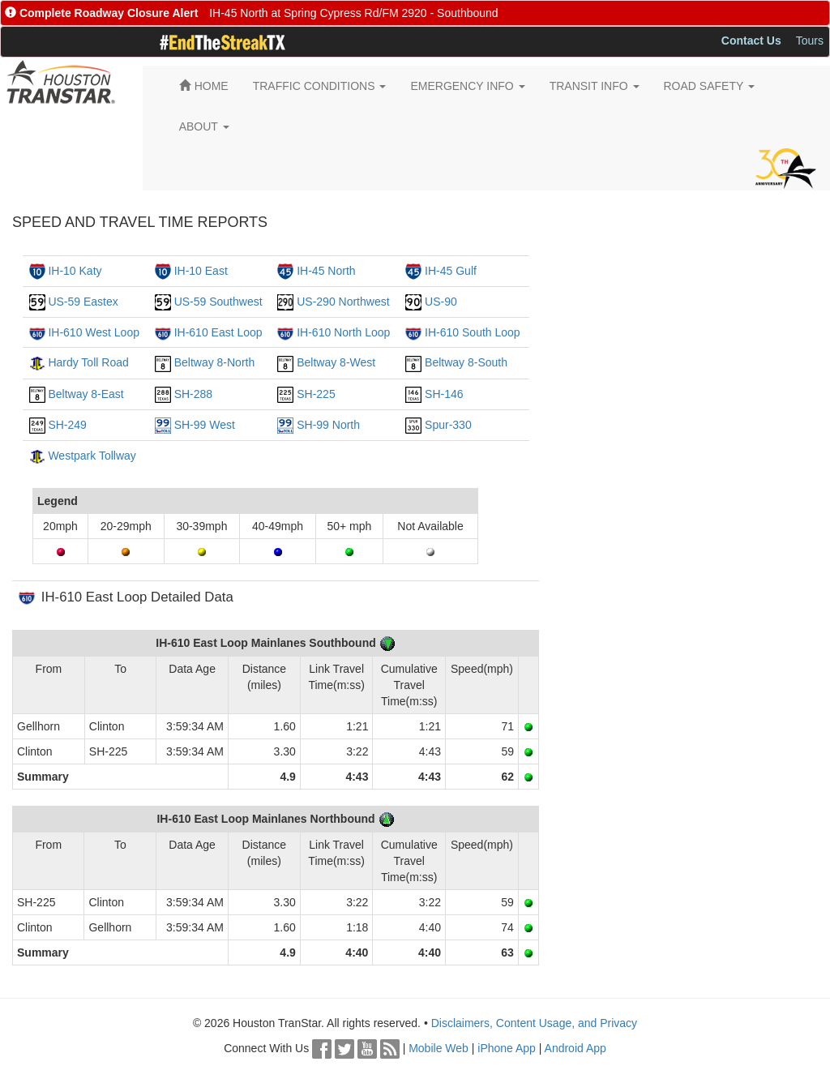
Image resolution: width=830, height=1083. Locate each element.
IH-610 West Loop (93, 332)
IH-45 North (326, 270)
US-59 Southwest (218, 301)
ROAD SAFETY (709, 85)
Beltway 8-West (336, 362)
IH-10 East (201, 270)
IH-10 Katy (74, 270)
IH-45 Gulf (451, 270)
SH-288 (193, 393)
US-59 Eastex (83, 301)
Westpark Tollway (91, 455)
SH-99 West (204, 424)
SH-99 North (328, 424)
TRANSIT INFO (595, 85)
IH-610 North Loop (343, 332)
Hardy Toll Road (88, 362)
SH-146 (444, 393)
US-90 (441, 301)
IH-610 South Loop (472, 332)
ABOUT (204, 126)
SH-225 (316, 393)
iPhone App (506, 1048)
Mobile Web (438, 1048)
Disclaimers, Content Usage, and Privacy (534, 1023)
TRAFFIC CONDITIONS (320, 85)
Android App (575, 1048)
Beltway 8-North (214, 362)
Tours (810, 40)
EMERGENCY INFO (467, 85)
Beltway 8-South (466, 362)
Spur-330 (448, 424)
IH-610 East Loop (218, 332)
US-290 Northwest (343, 301)
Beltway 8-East (85, 393)
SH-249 (67, 424)
